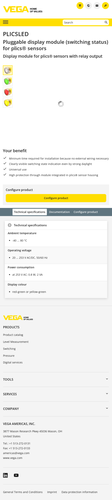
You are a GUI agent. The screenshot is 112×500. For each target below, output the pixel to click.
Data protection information (79, 466)
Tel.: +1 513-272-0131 (16, 417)
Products (11, 301)
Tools (8, 353)
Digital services (13, 336)
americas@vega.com (16, 427)
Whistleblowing (13, 477)
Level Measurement (16, 316)
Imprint (52, 466)
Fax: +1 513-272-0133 (16, 422)
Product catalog (13, 309)
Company (11, 383)
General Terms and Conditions (23, 466)
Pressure (8, 329)
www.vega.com (12, 432)
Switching (9, 322)
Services (10, 368)
